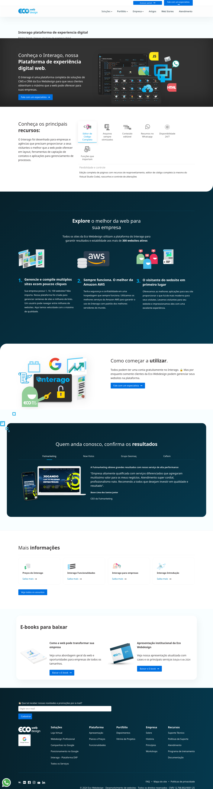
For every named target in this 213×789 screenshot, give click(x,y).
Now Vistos (88, 443)
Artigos (154, 11)
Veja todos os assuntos (32, 579)
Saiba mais (28, 565)
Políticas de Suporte (178, 725)
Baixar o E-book (62, 659)
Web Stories (168, 11)
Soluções (108, 11)
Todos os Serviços (60, 750)
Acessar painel (147, 3)
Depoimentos (123, 719)
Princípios (151, 732)
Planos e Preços (97, 725)
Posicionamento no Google (65, 738)
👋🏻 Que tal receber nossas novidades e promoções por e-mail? (50, 689)
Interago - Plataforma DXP (64, 744)
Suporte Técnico (176, 719)
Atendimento (186, 11)
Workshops (151, 738)
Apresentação (96, 719)
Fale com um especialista (178, 3)
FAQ (148, 768)
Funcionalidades (97, 732)
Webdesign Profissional (63, 725)
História (150, 725)
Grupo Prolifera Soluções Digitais (176, 780)
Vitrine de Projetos (125, 725)
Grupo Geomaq (129, 443)
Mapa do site (160, 768)
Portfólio (124, 11)
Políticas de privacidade (183, 768)
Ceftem (167, 443)
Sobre (149, 719)
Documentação (176, 744)
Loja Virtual (56, 719)
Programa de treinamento (181, 738)
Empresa (139, 11)
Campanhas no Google (62, 732)
